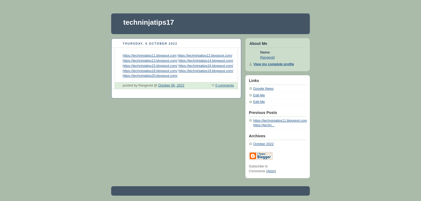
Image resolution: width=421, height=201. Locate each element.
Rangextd (267, 57)
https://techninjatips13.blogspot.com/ (150, 61)
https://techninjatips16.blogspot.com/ (206, 66)
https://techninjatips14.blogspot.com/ (206, 61)
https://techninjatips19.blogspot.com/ (206, 71)
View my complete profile (273, 64)
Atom (271, 171)
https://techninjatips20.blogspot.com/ (150, 76)
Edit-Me (259, 95)
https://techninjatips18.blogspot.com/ (150, 71)
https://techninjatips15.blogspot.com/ (150, 66)
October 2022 (263, 144)
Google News (263, 89)
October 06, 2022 (171, 85)
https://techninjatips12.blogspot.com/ (204, 56)
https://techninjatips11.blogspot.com (149, 56)
